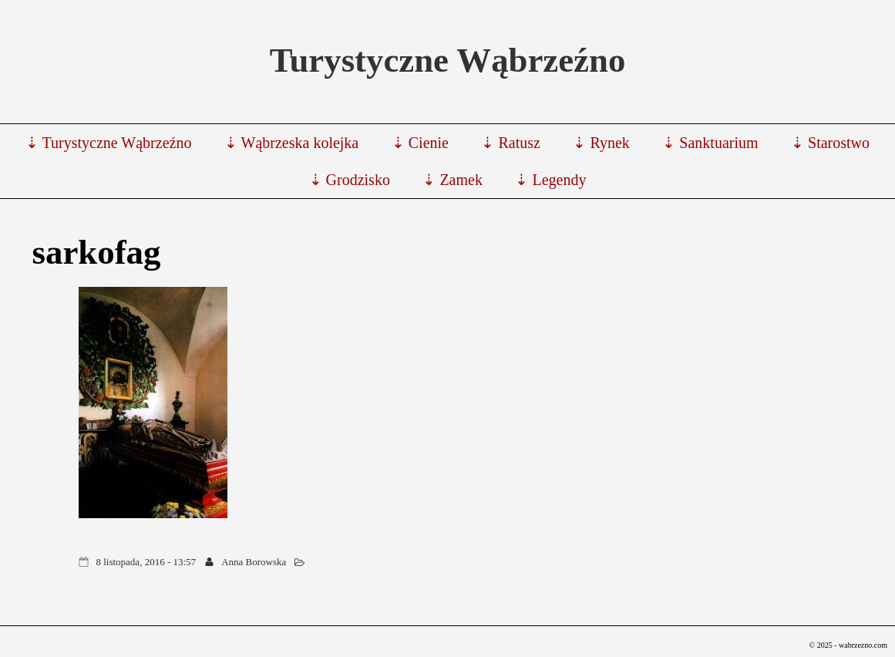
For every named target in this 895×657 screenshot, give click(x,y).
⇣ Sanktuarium (710, 142)
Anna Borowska (253, 562)
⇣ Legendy (550, 179)
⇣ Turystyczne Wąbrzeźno (108, 142)
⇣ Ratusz (510, 142)
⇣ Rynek (601, 142)
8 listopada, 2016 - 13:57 (146, 562)
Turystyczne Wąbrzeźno (448, 60)
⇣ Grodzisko (349, 179)
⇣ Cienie (420, 142)
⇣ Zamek (452, 179)
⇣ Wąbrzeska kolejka (291, 142)
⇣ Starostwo (830, 142)
